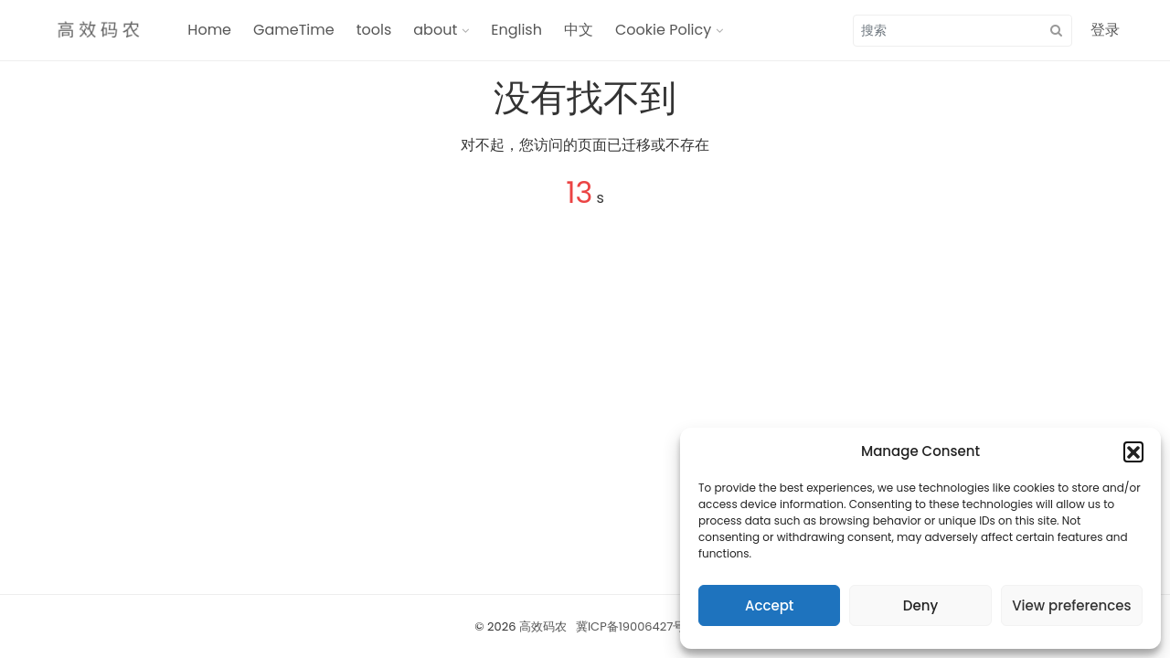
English (516, 29)
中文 (578, 29)
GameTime (294, 29)
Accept (769, 605)
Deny (920, 605)
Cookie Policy (663, 29)
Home (209, 29)
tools (374, 29)
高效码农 (543, 626)
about (435, 29)
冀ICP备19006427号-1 (636, 626)
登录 (1105, 29)
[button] (1133, 451)
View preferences (1071, 605)
